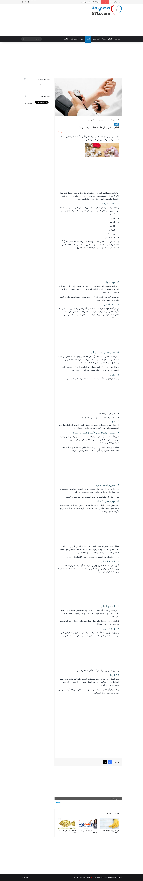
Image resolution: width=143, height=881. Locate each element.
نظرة (88, 877)
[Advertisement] (54, 20)
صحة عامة (117, 39)
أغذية (88, 39)
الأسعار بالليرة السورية (80, 877)
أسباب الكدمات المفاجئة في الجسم (90, 2)
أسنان (82, 39)
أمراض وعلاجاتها (107, 39)
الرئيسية (116, 120)
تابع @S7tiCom (29, 103)
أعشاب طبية (74, 39)
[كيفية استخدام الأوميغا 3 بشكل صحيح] (67, 823)
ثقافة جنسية (96, 39)
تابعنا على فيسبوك (45, 85)
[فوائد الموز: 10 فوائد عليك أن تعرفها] (109, 823)
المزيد (66, 39)
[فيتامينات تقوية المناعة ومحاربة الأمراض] (88, 823)
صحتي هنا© (107, 877)
